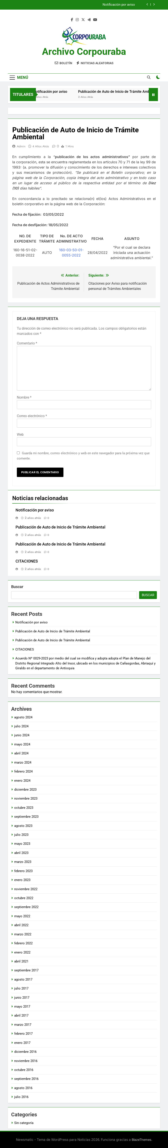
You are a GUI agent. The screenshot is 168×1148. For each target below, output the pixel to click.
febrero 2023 (23, 871)
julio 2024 (21, 726)
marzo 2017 (22, 1025)
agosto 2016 (23, 1088)
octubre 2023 (23, 808)
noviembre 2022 (25, 889)
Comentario (27, 343)
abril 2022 (21, 925)
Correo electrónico (32, 416)
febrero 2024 (23, 771)
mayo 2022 (22, 916)
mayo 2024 (22, 744)
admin (21, 146)
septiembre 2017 (26, 970)
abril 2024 (21, 753)
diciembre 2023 (25, 790)
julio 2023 (21, 835)
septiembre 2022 (26, 907)
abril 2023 (21, 853)
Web (20, 434)
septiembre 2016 (26, 1079)
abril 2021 (21, 961)
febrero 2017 (23, 1034)
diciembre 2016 (25, 1052)
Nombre (24, 397)
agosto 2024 (23, 717)
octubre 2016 (23, 1070)
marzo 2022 (22, 934)
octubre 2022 (23, 898)
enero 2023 (22, 880)
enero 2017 (22, 1043)
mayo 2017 (22, 1007)
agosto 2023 (23, 826)
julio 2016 (21, 1097)
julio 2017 (21, 988)
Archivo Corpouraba (84, 51)
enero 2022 (22, 952)
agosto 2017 (23, 979)
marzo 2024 (22, 762)
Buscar (17, 586)
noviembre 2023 (25, 798)
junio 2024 (21, 735)
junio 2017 (21, 998)
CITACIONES (27, 561)
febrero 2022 (23, 943)
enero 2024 (22, 781)
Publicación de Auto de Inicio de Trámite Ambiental (60, 527)
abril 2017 (21, 1015)
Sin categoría (23, 1123)
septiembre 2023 (26, 817)
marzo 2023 (22, 862)
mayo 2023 (22, 844)
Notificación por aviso (119, 5)
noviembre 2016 (25, 1061)
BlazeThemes (141, 1139)
